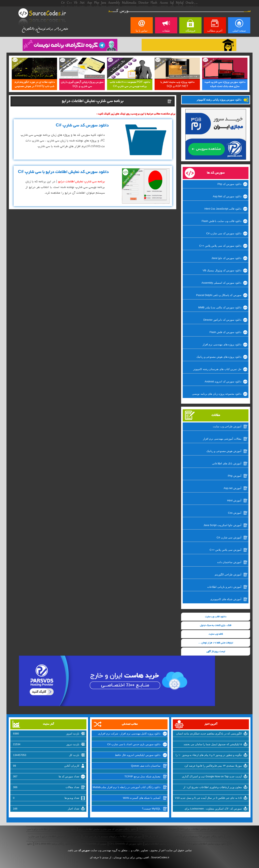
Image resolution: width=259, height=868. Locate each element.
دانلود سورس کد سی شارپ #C (223, 233)
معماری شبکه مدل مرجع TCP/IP (142, 776)
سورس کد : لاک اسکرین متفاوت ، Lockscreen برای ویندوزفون (213, 809)
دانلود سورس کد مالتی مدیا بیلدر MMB (219, 307)
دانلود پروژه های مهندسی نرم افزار (222, 344)
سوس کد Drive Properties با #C (90, 843)
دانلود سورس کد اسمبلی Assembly (221, 282)
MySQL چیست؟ (151, 808)
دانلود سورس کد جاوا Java (226, 258)
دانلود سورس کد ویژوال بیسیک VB (222, 270)
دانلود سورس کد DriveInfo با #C (125, 843)
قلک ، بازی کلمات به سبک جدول (215, 625)
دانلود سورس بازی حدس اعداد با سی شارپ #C (134, 744)
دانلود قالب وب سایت (215, 616)
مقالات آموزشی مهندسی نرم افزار (222, 438)
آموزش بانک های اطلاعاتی (226, 463)
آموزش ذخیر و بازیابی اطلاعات (224, 586)
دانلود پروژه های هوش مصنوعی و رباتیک (218, 356)
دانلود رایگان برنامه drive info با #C (52, 843)
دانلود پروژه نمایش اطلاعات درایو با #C (206, 843)
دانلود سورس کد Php (229, 184)
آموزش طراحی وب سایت (227, 426)
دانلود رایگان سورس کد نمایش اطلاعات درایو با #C (205, 829)
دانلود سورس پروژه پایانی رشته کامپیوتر (219, 99)
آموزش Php (234, 475)
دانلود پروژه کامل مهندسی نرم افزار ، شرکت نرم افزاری (129, 733)
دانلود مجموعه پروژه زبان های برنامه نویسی (216, 393)
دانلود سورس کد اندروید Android (223, 381)
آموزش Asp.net (232, 488)
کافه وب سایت (216, 634)
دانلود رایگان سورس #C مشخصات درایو (203, 836)
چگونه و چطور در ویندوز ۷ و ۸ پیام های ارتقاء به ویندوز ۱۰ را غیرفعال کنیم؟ (209, 755)
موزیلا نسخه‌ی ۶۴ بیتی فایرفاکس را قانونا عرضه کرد (213, 765)
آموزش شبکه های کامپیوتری (225, 599)
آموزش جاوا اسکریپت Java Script (222, 525)
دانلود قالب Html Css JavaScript (223, 208)
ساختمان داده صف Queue (146, 765)
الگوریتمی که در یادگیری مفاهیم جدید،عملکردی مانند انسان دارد (209, 734)
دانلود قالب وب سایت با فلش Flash (221, 221)
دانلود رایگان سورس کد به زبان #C (161, 836)
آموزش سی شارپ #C (229, 537)
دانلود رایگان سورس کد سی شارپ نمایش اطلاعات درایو (107, 829)
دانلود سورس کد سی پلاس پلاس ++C (220, 245)
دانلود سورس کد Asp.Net (227, 196)
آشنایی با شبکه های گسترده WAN (142, 797)
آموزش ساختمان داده (229, 562)
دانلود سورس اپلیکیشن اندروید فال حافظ (137, 755)
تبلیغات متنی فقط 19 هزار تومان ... (215, 643)
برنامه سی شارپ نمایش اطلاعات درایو (164, 843)
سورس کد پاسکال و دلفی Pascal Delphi (218, 295)
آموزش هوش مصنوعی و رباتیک (223, 451)
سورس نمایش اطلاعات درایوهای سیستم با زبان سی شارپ (112, 836)
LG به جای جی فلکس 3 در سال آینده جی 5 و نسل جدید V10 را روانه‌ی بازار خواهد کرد (208, 798)
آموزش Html (234, 500)
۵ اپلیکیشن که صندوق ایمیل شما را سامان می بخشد (213, 744)
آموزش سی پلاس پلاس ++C (225, 549)
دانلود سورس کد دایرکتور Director (222, 319)
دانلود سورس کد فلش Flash (225, 332)
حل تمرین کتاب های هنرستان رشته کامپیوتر (217, 369)
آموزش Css (234, 512)
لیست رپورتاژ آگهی (215, 651)
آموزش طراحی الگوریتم (228, 574)
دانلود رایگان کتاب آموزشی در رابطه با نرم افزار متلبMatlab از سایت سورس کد (127, 788)
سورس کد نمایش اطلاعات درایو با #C (158, 829)
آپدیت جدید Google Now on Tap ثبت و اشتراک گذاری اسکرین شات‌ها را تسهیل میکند (212, 777)
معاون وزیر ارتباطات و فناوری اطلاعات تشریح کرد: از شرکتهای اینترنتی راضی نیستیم (212, 788)
